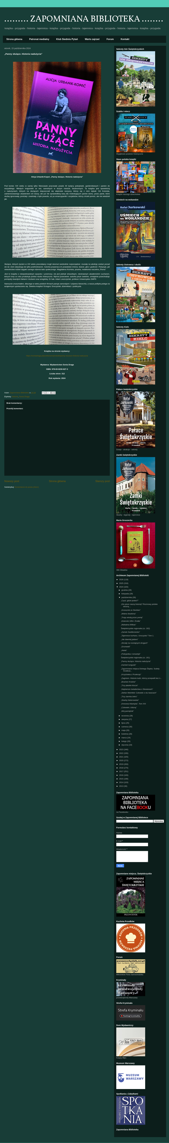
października (127, 597)
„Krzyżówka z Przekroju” (131, 674)
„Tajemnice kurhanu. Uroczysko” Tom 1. (137, 636)
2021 (121, 757)
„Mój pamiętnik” (127, 711)
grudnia (124, 590)
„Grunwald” (125, 647)
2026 (121, 579)
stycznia (125, 745)
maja (123, 730)
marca (124, 738)
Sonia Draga (24, 396)
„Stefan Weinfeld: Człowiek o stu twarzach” (139, 693)
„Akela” (124, 650)
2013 (121, 786)
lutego (124, 741)
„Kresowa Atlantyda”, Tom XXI (133, 704)
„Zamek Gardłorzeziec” (130, 632)
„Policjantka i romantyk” (130, 654)
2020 (121, 760)
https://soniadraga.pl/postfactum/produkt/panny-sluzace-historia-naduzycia (57, 356)
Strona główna (14, 39)
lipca (123, 723)
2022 (121, 753)
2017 (121, 771)
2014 (121, 782)
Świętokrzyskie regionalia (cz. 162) (135, 628)
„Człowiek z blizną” (128, 707)
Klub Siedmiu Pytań (67, 39)
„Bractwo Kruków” (128, 682)
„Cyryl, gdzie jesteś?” (129, 600)
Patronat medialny (39, 39)
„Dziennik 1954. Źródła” (130, 621)
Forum (110, 39)
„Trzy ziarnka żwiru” (129, 696)
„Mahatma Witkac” (128, 625)
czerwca (125, 727)
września (125, 716)
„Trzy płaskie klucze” (129, 685)
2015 (121, 779)
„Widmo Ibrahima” (128, 614)
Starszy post (102, 481)
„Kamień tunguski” (128, 665)
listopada (125, 594)
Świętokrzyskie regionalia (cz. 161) (135, 657)
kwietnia (125, 734)
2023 (121, 749)
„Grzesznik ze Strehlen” (131, 610)
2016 (121, 775)
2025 (121, 583)
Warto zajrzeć (92, 39)
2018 (121, 768)
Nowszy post (11, 481)
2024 (121, 587)
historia (15, 396)
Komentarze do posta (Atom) (27, 487)
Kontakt (125, 39)
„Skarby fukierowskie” (130, 700)
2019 (121, 764)
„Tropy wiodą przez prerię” (132, 617)
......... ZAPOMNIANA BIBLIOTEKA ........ (83, 19)
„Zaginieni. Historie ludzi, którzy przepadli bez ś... (141, 678)
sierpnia (125, 719)
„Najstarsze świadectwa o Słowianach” (137, 689)
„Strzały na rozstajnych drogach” (134, 643)
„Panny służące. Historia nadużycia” (136, 661)
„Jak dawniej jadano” (129, 639)
